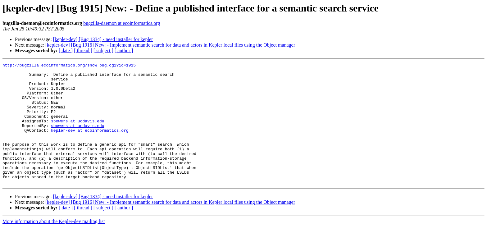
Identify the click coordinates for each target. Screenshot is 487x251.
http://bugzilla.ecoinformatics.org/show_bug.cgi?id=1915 (69, 66)
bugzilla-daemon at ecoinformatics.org (121, 23)
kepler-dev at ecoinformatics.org (90, 144)
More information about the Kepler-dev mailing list (53, 245)
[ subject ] (103, 50)
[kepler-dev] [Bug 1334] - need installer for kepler (103, 39)
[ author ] (124, 50)
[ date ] (66, 50)
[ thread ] (83, 50)
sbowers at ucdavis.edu (77, 133)
